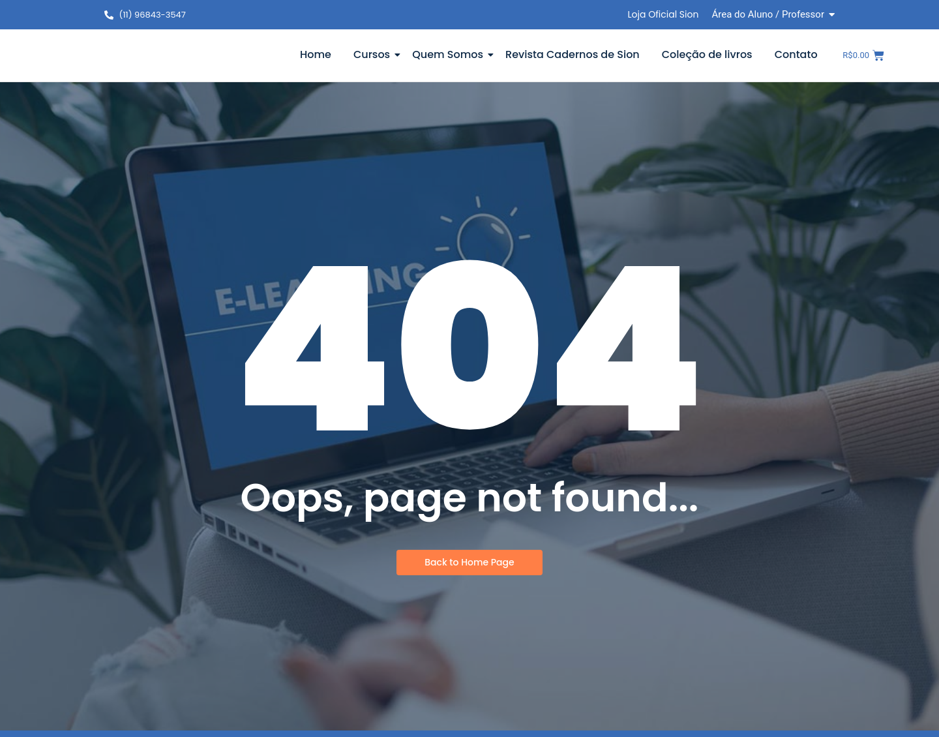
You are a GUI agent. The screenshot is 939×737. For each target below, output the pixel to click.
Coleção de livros (707, 54)
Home (315, 54)
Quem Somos (450, 54)
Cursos (374, 54)
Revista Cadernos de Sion (572, 54)
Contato (796, 54)
